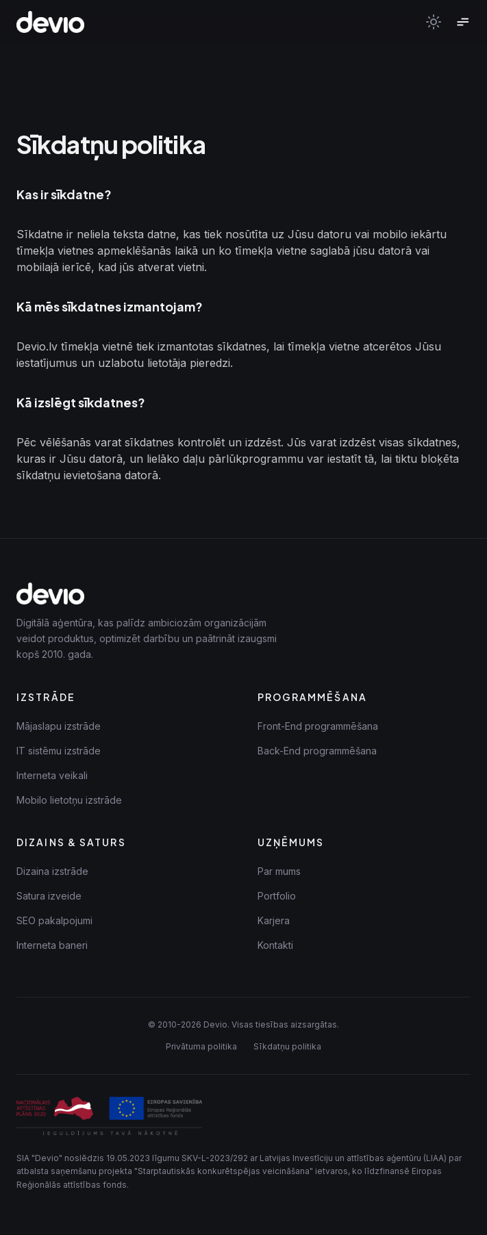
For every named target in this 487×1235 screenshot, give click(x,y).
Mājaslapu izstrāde (58, 726)
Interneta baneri (52, 945)
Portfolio (277, 896)
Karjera (274, 920)
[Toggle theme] (433, 22)
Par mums (279, 871)
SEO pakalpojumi (54, 920)
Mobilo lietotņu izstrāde (69, 800)
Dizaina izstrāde (52, 871)
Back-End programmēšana (317, 750)
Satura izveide (49, 896)
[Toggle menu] (462, 22)
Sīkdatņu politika (287, 1046)
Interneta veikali (52, 775)
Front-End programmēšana (318, 726)
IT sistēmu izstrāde (58, 750)
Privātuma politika (201, 1046)
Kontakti (275, 945)
